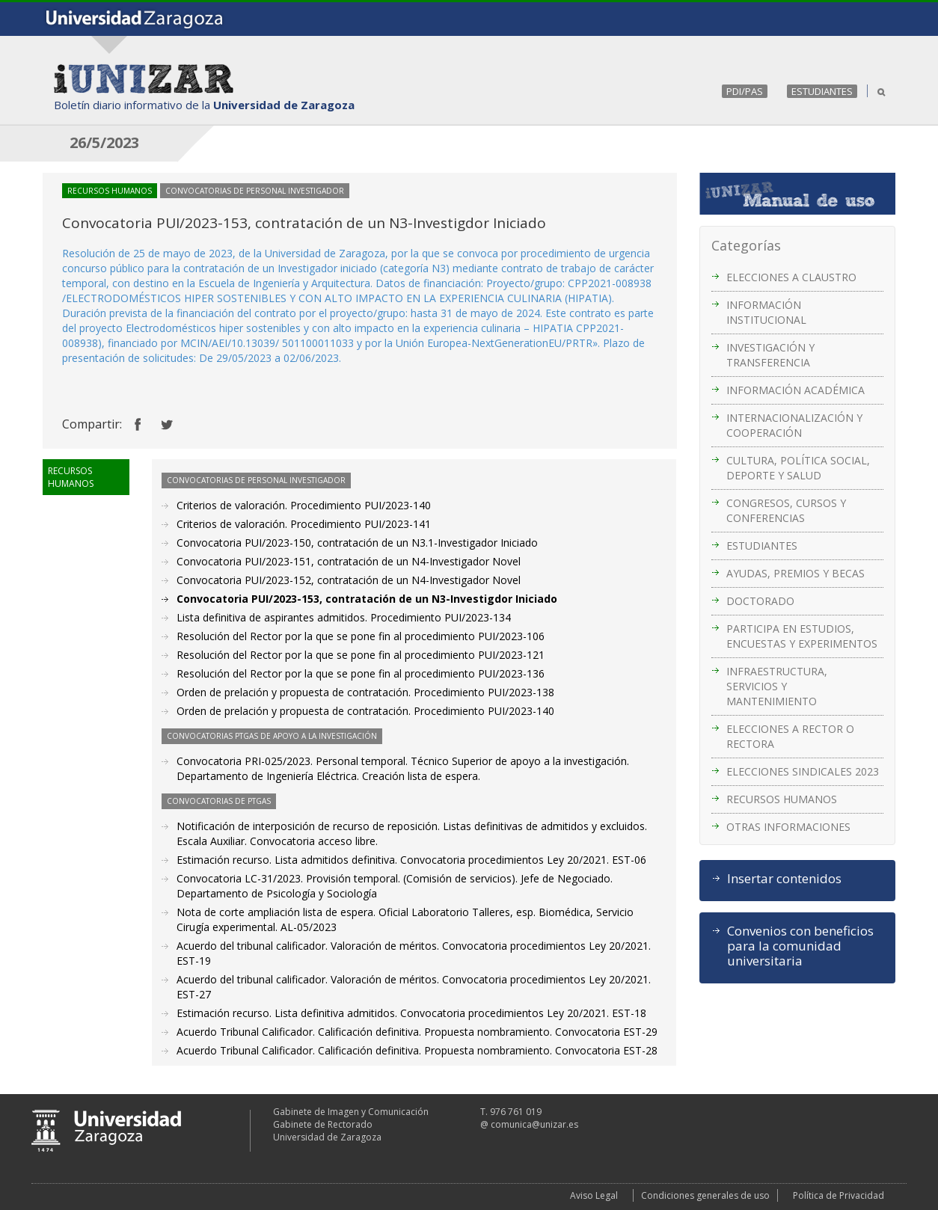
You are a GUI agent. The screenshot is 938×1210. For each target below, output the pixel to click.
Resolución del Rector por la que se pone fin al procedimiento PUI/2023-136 (361, 673)
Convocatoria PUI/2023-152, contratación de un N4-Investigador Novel (349, 580)
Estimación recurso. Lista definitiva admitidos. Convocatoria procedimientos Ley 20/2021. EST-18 (411, 1013)
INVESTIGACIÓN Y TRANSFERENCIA (770, 354)
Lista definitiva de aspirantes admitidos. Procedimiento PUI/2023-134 (344, 617)
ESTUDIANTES (822, 91)
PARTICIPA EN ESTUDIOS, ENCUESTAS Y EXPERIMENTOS (801, 636)
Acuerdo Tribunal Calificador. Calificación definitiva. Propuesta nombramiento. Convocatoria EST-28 (417, 1050)
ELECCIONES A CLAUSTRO (791, 277)
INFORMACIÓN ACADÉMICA (795, 390)
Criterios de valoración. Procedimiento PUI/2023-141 (304, 524)
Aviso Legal (594, 1195)
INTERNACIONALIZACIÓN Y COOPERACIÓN (794, 425)
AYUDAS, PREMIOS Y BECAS (795, 573)
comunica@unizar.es (534, 1124)
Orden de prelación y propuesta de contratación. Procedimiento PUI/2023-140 (365, 711)
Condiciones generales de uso (705, 1195)
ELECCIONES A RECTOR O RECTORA (790, 736)
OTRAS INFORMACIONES (788, 827)
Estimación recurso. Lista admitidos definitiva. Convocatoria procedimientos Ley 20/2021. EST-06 (411, 860)
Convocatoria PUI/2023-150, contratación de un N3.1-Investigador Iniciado (357, 542)
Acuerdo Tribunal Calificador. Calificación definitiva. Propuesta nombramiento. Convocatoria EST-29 (417, 1032)
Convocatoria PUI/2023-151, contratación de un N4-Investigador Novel (349, 561)
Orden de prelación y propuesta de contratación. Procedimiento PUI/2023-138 (365, 692)
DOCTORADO (760, 601)
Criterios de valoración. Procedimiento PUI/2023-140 (304, 505)
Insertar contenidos (784, 878)
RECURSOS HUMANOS (781, 799)
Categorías (746, 245)
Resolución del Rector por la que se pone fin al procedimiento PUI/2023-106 (361, 636)
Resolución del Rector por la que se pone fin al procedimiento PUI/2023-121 (361, 655)
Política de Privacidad (838, 1195)
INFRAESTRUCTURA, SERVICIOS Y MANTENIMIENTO (776, 686)
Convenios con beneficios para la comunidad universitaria (800, 946)
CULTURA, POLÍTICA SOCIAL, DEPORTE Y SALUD (798, 467)
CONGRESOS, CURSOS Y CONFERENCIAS (786, 510)
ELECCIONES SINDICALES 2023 (802, 771)
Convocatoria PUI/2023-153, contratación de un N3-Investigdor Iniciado (367, 599)
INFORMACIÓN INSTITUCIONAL (766, 312)
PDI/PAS (744, 91)
